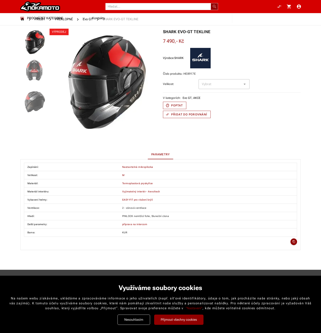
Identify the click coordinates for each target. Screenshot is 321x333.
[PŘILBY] (40, 35)
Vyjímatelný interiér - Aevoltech (141, 208)
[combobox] (224, 100)
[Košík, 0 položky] (289, 9)
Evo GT (187, 114)
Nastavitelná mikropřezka (137, 183)
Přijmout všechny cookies (179, 320)
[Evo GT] (88, 35)
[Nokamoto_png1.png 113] (40, 8)
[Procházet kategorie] (22, 24)
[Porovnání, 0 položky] (279, 9)
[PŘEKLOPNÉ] (64, 35)
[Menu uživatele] (299, 9)
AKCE (197, 114)
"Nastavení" (194, 308)
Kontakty (98, 24)
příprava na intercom (134, 240)
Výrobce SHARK (173, 74)
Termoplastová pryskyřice (137, 199)
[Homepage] (23, 35)
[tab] (160, 171)
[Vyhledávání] (159, 8)
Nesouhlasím (133, 320)
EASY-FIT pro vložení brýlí (137, 216)
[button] (214, 8)
